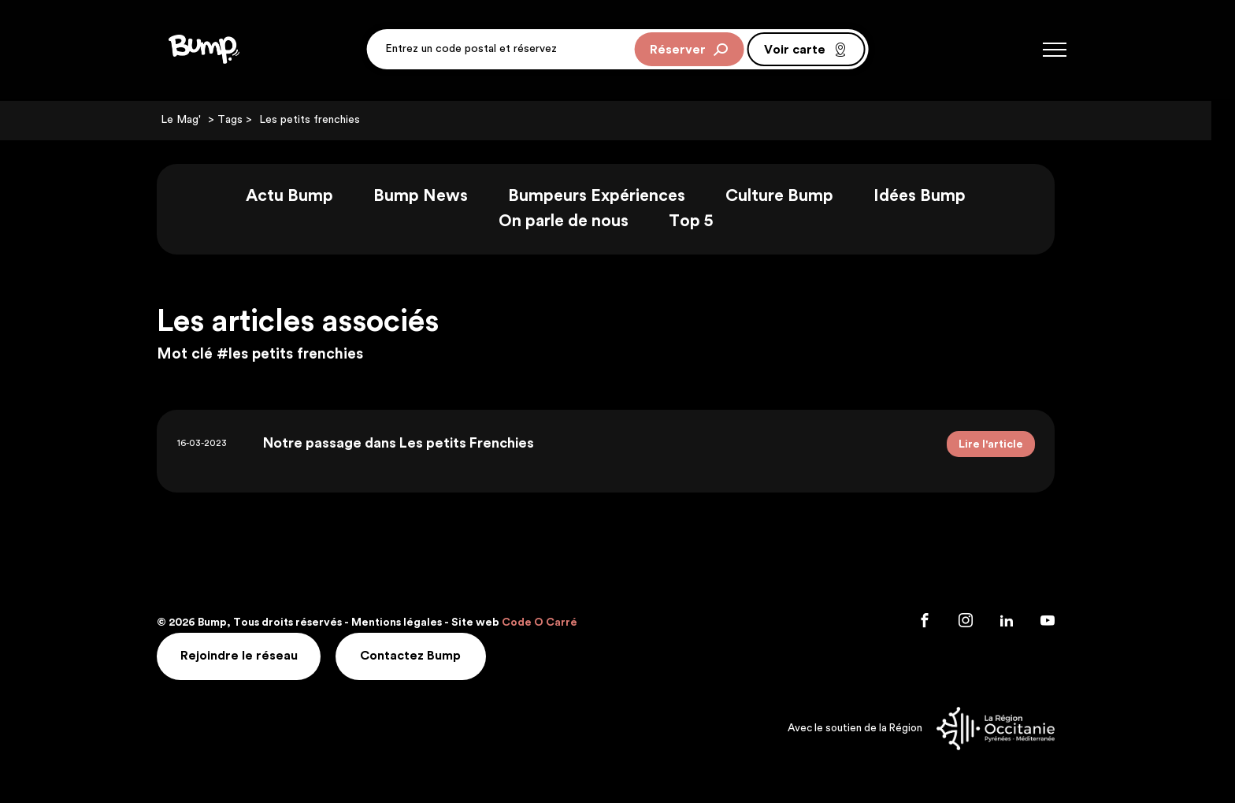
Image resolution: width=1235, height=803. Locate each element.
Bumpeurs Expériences (608, 196)
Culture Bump (791, 196)
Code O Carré (551, 621)
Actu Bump (301, 196)
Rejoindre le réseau (251, 655)
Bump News (432, 196)
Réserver (689, 50)
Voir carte (805, 50)
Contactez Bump (423, 655)
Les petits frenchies (321, 120)
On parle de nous (575, 222)
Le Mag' (192, 120)
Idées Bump (931, 196)
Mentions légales (408, 621)
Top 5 (703, 222)
